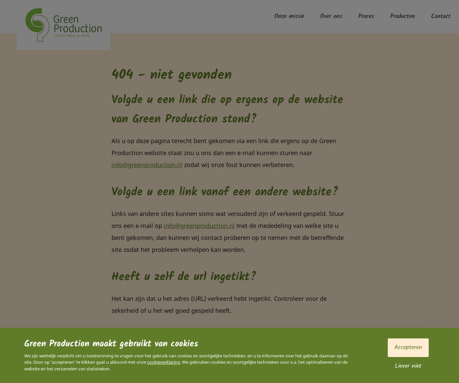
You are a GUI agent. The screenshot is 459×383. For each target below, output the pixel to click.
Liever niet (408, 366)
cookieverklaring (163, 362)
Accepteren (408, 347)
